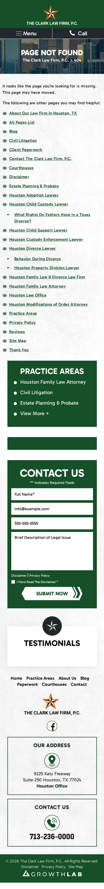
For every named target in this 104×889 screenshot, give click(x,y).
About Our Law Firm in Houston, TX (43, 113)
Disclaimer (19, 176)
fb (52, 726)
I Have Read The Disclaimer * (37, 582)
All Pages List (22, 122)
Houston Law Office (28, 295)
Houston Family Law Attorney (37, 286)
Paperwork (27, 684)
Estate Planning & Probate (34, 186)
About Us (67, 678)
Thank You (19, 349)
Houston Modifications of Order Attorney (48, 304)
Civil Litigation (23, 140)
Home (16, 678)
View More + (34, 413)
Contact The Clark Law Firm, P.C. (40, 158)
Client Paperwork (25, 149)
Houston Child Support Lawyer (38, 230)
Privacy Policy (22, 322)
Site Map (17, 340)
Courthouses (21, 167)
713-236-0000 (52, 837)
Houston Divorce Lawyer (32, 248)
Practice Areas (23, 313)
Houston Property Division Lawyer (46, 267)
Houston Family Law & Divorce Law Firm (47, 277)
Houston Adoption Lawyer (34, 195)
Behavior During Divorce (37, 258)
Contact (79, 684)
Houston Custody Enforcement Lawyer (46, 239)
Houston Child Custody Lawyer (38, 204)
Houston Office (52, 786)
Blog (13, 131)
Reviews (17, 331)
